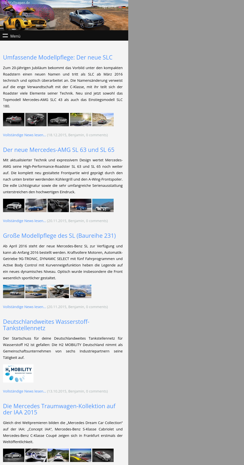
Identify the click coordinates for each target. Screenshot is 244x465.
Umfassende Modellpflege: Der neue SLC (58, 57)
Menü (5, 35)
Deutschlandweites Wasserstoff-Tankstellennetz (46, 325)
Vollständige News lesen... (24, 134)
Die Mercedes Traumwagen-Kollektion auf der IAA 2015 (59, 409)
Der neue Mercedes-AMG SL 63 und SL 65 (59, 150)
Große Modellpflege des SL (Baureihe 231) (59, 236)
